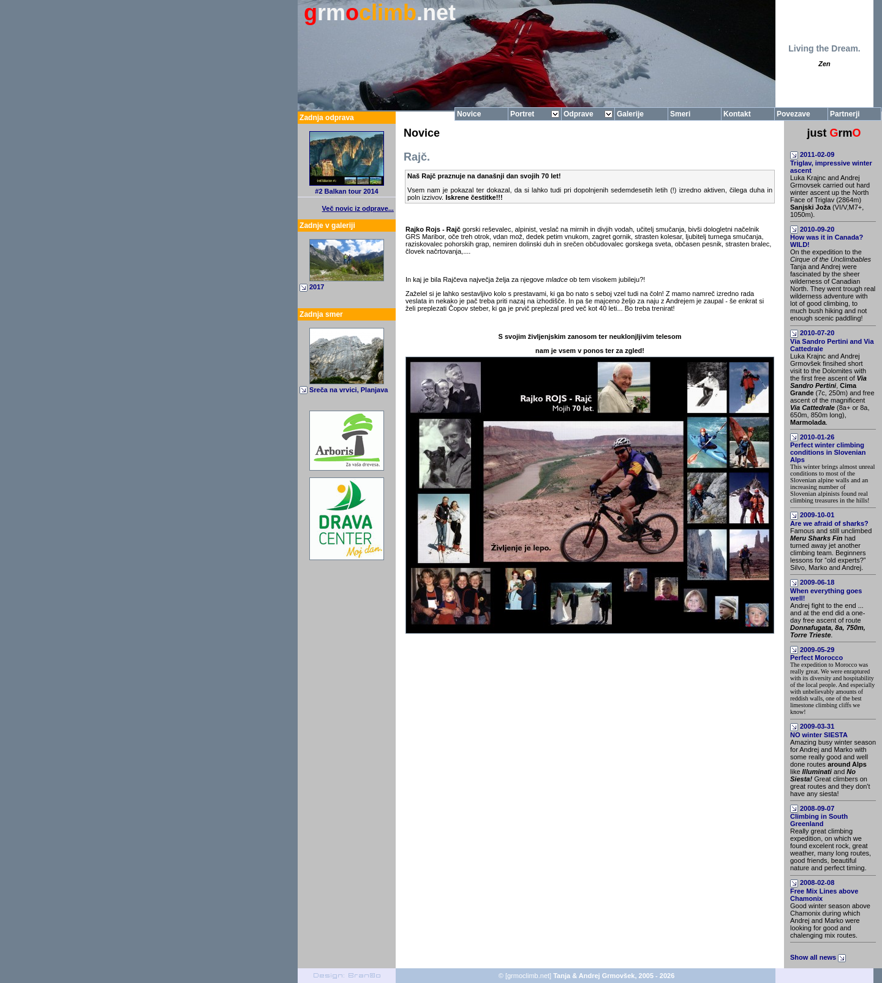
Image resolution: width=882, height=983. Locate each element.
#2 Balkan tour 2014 (346, 191)
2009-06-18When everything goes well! (826, 590)
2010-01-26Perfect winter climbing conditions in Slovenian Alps (827, 448)
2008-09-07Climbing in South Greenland (819, 816)
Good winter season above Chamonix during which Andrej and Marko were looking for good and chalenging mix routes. (830, 920)
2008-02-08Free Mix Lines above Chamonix (824, 890)
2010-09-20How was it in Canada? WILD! (826, 237)
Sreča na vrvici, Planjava (348, 389)
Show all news (819, 957)
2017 (316, 286)
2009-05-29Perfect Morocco (816, 654)
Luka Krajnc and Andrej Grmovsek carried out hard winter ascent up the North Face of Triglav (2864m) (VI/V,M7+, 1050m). (830, 196)
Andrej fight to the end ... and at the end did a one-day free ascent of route (827, 620)
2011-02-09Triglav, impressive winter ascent (831, 162)
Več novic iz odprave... (358, 208)
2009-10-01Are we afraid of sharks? (829, 519)
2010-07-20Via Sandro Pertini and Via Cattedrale (832, 340)
